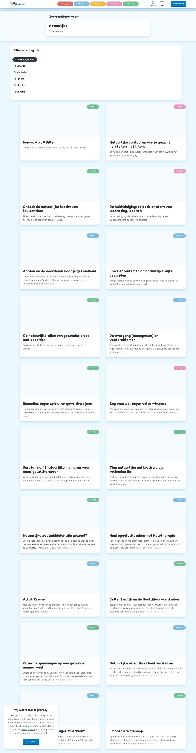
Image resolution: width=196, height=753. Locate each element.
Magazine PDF (81, 731)
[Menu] (162, 5)
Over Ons (78, 704)
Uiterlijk (114, 5)
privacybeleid (28, 728)
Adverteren (79, 717)
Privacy (77, 724)
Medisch (81, 5)
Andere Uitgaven (82, 710)
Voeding (130, 5)
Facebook (139, 704)
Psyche (98, 5)
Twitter (138, 717)
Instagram (139, 710)
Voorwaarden (80, 744)
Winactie (77, 737)
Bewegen (65, 5)
